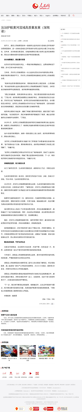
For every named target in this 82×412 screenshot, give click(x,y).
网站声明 (57, 384)
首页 (2, 15)
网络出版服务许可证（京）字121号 (54, 397)
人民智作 (37, 374)
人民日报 (4, 374)
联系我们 (73, 384)
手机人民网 (17, 374)
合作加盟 (40, 384)
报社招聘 (24, 384)
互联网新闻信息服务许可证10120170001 (18, 394)
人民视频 (30, 374)
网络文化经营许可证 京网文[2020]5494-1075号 (33, 397)
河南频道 (8, 20)
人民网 (3, 20)
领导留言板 (24, 374)
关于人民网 (18, 384)
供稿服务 (46, 384)
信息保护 (67, 384)
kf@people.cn (26, 391)
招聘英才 (29, 384)
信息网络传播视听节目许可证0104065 (12, 397)
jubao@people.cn (57, 387)
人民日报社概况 (10, 384)
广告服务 (35, 384)
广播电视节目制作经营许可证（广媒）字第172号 (61, 394)
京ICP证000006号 (68, 397)
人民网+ (11, 374)
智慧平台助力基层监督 (9, 315)
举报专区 (63, 15)
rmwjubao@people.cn (63, 391)
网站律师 (62, 384)
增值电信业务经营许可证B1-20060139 (39, 394)
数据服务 (51, 384)
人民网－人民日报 (23, 41)
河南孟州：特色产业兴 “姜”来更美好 (71, 86)
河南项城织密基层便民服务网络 (12, 330)
